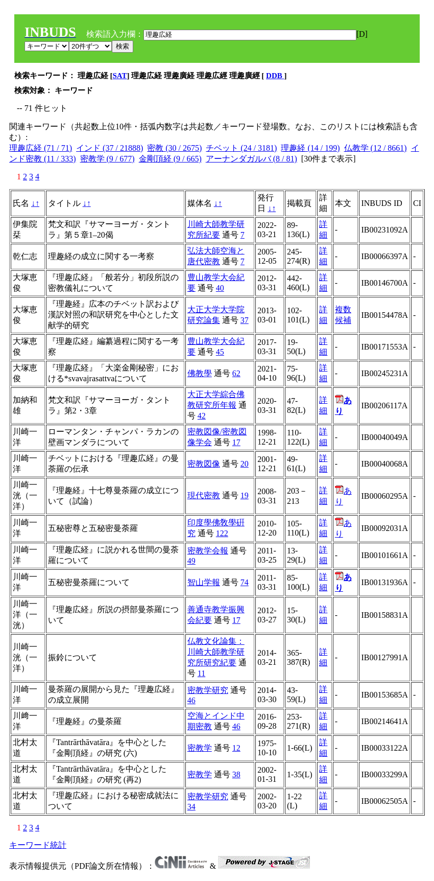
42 (202, 415)
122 (222, 533)
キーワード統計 (37, 845)
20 (244, 463)
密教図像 (203, 463)
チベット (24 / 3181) (241, 148)
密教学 (199, 748)
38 (236, 774)
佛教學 (199, 373)
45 (220, 351)
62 (236, 373)
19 (244, 495)
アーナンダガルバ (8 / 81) (251, 158)
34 (191, 806)
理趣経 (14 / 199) (310, 148)
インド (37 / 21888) (109, 148)
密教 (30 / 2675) (174, 148)
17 (236, 442)
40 (220, 288)
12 (236, 748)
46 (191, 700)
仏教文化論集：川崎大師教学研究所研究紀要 (216, 652)
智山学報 (203, 582)
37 (244, 320)
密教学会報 (207, 550)
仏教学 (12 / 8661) (375, 148)
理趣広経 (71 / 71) (40, 148)
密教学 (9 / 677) (107, 158)
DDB (275, 76)
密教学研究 (207, 690)
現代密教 (203, 495)
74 (244, 582)
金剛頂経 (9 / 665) (170, 158)
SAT (120, 76)
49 (191, 561)
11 (201, 673)
